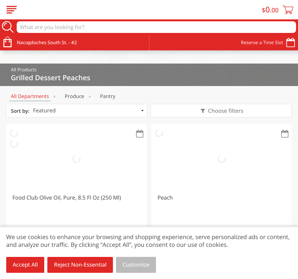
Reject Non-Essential (80, 265)
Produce (74, 96)
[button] (76, 192)
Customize (136, 265)
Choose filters (224, 111)
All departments (30, 96)
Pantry (107, 96)
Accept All (25, 265)
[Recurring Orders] (139, 134)
